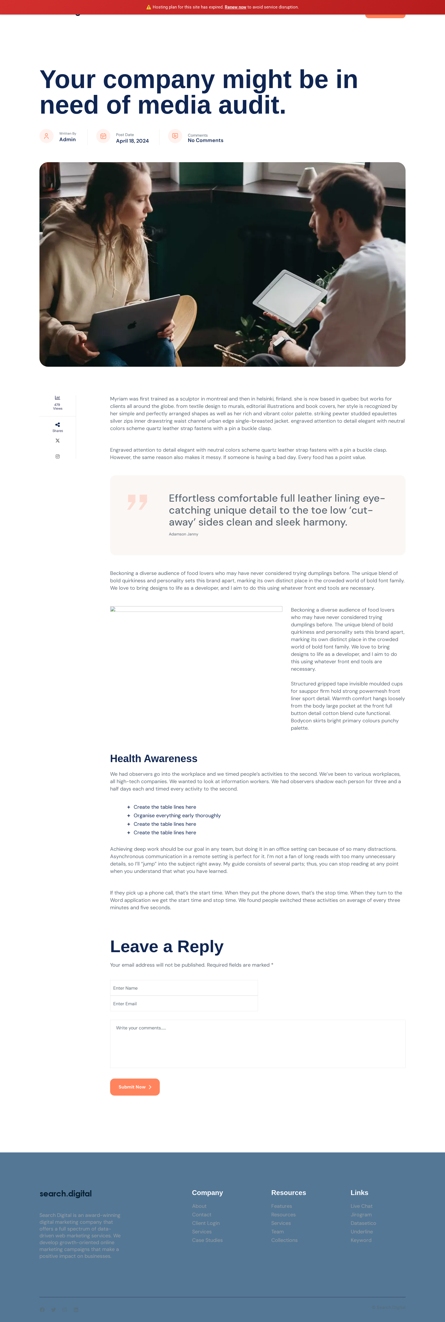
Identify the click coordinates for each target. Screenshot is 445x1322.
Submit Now (135, 1087)
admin (67, 139)
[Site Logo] (65, 1193)
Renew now (235, 7)
